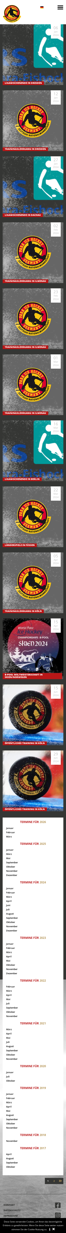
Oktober (10, 866)
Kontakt (9, 1204)
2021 (43, 1023)
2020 (43, 1066)
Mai (8, 858)
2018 (43, 1135)
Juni (8, 905)
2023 (43, 938)
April (9, 901)
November (12, 870)
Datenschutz (12, 1210)
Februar (10, 832)
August (10, 913)
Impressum (11, 1215)
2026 (43, 822)
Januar (10, 828)
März (9, 836)
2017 (43, 1148)
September (12, 862)
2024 (43, 882)
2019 (43, 1088)
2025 (43, 844)
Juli (8, 909)
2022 (43, 980)
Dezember (11, 875)
